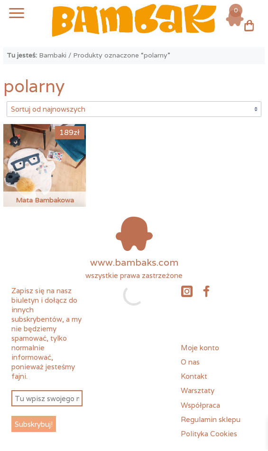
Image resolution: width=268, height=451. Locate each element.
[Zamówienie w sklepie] (134, 108)
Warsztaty (197, 390)
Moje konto (200, 347)
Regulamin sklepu (210, 419)
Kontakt (194, 376)
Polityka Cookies (209, 433)
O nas (190, 361)
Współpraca (200, 405)
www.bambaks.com (134, 262)
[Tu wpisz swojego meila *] (46, 398)
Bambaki (52, 55)
